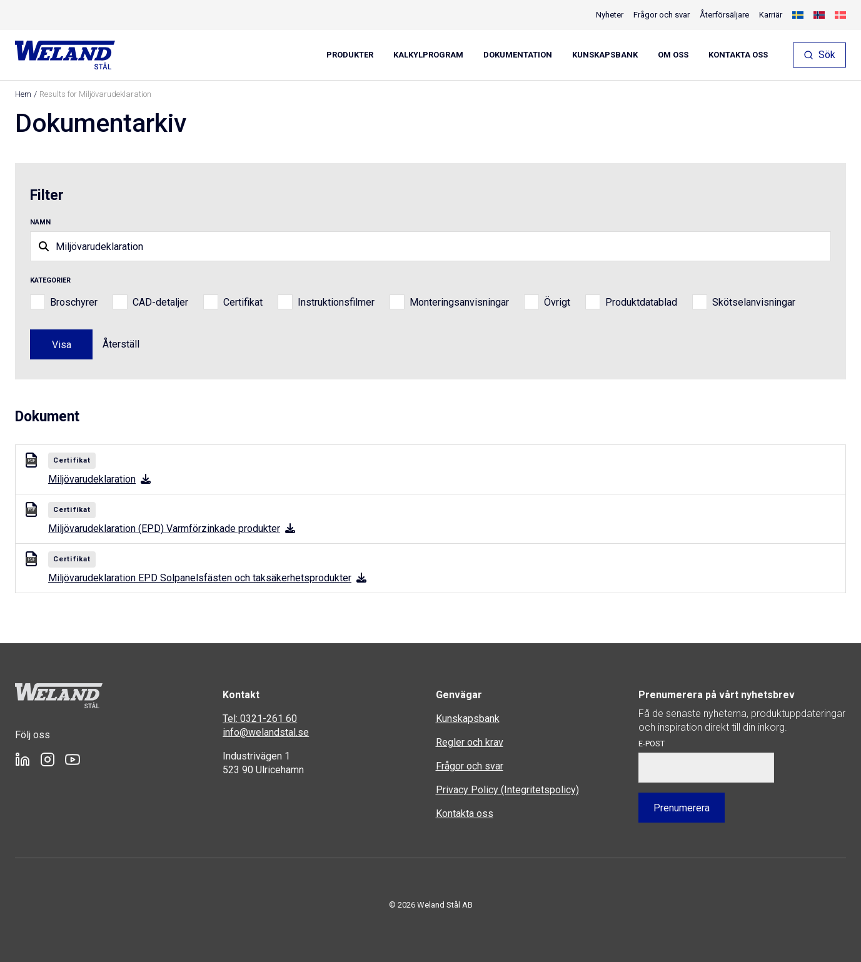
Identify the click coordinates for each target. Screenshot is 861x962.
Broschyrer (74, 302)
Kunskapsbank (605, 55)
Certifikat (243, 302)
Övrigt (557, 302)
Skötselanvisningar (753, 302)
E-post (651, 743)
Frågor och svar (661, 14)
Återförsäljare (724, 14)
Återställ (121, 344)
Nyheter (609, 14)
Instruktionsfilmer (336, 302)
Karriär (770, 14)
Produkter (349, 55)
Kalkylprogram (428, 55)
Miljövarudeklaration (99, 479)
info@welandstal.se (266, 732)
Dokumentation (517, 55)
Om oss (673, 55)
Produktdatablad (641, 302)
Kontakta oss (738, 55)
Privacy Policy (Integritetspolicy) (507, 790)
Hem (23, 94)
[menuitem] (797, 15)
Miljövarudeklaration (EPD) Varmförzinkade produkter (171, 528)
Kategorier (50, 280)
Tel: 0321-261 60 (260, 718)
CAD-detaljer (160, 302)
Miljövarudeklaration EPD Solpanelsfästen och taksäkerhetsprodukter (207, 578)
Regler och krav (469, 742)
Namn (40, 222)
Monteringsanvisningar (459, 302)
